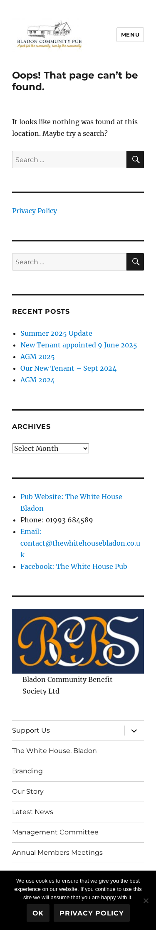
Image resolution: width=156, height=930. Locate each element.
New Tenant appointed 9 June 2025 (78, 345)
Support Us (31, 730)
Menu (130, 34)
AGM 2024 (37, 380)
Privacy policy (91, 913)
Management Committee (55, 832)
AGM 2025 (37, 356)
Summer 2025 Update (56, 333)
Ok (38, 913)
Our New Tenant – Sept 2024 (68, 368)
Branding (27, 771)
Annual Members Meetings (57, 852)
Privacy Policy (34, 211)
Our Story (28, 791)
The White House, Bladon (54, 751)
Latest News (32, 812)
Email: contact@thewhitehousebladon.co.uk (80, 543)
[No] (145, 900)
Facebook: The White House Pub (73, 566)
